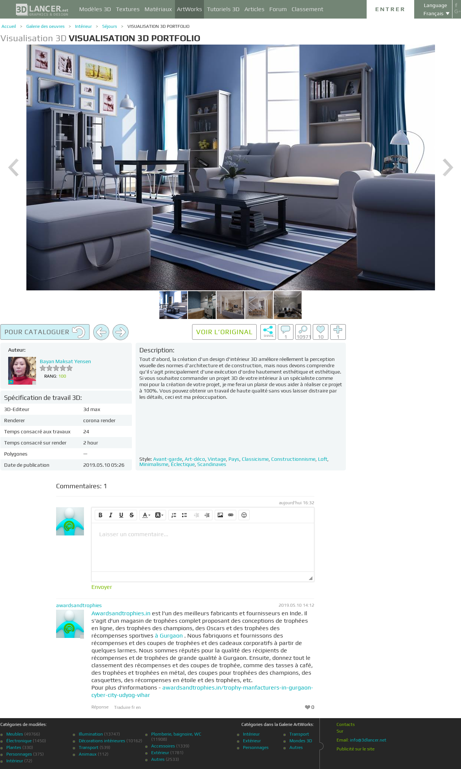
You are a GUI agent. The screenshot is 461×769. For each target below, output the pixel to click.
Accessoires (163, 746)
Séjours (109, 26)
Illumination (91, 734)
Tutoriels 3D (223, 9)
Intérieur (83, 26)
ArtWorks (189, 9)
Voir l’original (224, 332)
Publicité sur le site (355, 749)
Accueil (8, 26)
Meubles (14, 734)
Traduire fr (125, 707)
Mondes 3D (300, 740)
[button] (100, 515)
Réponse (99, 707)
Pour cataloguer (44, 332)
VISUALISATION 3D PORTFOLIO (158, 26)
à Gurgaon (169, 635)
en (138, 707)
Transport (88, 747)
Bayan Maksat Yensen (65, 361)
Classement (307, 9)
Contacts (346, 724)
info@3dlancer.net (368, 740)
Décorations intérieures (102, 740)
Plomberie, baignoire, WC (176, 734)
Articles (254, 9)
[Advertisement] (415, 435)
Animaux (88, 754)
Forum (278, 9)
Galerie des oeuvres (45, 26)
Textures (128, 9)
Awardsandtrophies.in (120, 613)
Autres (158, 759)
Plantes (13, 747)
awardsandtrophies (79, 605)
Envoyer (101, 587)
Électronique (19, 740)
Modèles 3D (95, 9)
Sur (340, 731)
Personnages (19, 754)
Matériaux (158, 9)
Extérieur (160, 752)
